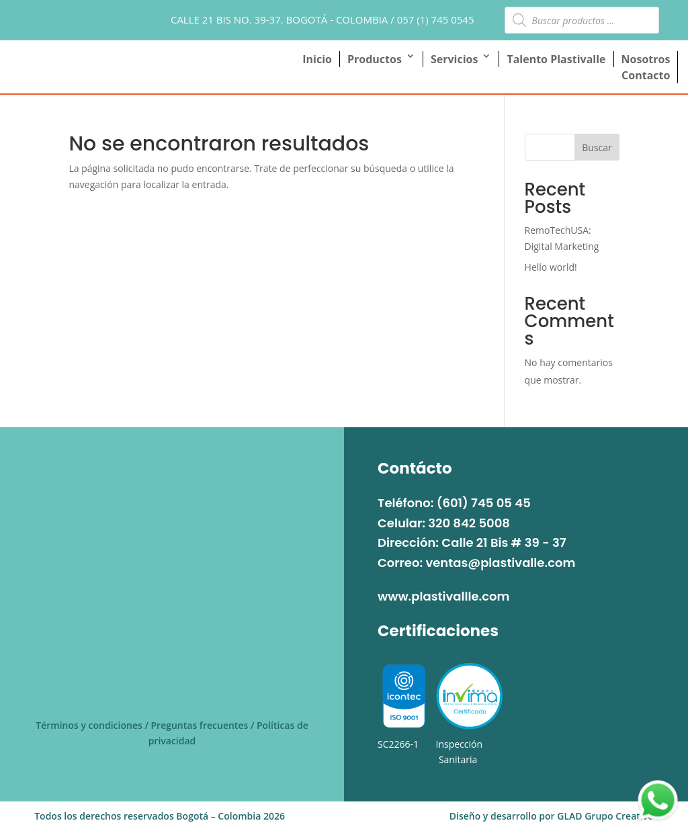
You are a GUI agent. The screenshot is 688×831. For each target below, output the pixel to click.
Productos (374, 59)
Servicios (454, 59)
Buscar (597, 147)
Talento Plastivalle (556, 59)
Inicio (317, 59)
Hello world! (551, 267)
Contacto (645, 75)
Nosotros (646, 59)
